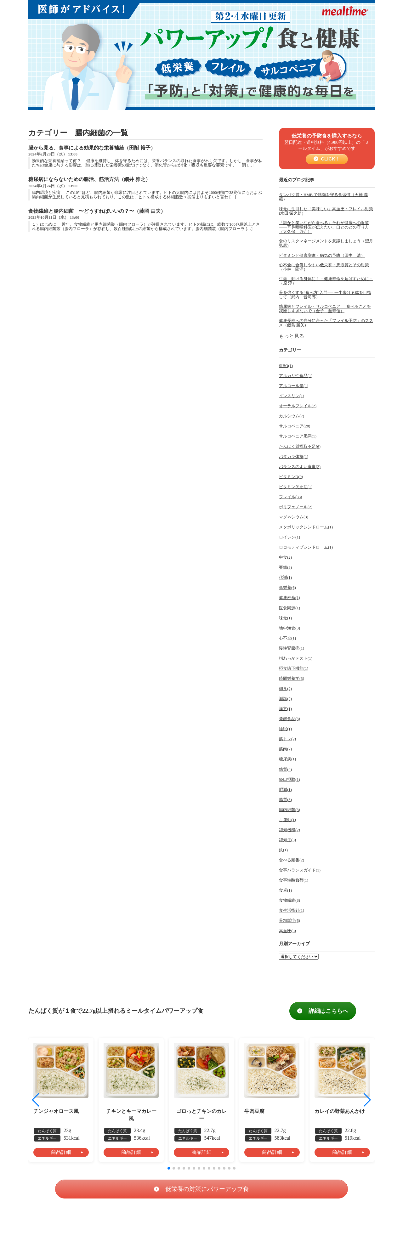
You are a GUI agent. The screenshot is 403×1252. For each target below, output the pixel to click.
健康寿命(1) (289, 597)
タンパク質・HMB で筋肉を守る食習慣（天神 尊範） (323, 197)
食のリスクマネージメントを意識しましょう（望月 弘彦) (326, 243)
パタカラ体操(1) (293, 456)
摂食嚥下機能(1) (293, 668)
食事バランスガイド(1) (300, 870)
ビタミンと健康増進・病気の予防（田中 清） (322, 255)
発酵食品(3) (289, 719)
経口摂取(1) (289, 779)
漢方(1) (285, 709)
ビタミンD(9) (291, 477)
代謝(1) (285, 577)
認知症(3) (287, 840)
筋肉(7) (285, 749)
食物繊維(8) (289, 900)
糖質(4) (285, 769)
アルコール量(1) (293, 386)
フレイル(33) (290, 497)
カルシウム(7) (291, 416)
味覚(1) (285, 618)
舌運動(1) (287, 820)
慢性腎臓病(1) (291, 648)
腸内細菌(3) (289, 810)
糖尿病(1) (287, 759)
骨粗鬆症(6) (289, 920)
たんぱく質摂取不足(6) (300, 446)
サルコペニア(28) (294, 426)
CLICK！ (330, 158)
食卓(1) (285, 890)
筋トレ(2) (287, 739)
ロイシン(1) (289, 537)
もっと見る (291, 336)
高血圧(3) (287, 931)
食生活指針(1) (291, 910)
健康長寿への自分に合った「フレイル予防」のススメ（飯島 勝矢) (326, 323)
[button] (367, 1100)
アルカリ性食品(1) (295, 376)
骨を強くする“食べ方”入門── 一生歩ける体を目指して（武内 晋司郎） (325, 294)
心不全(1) (287, 638)
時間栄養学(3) (291, 678)
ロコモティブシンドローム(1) (306, 547)
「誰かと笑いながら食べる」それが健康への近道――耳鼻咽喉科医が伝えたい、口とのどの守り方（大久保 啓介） (324, 227)
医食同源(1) (289, 608)
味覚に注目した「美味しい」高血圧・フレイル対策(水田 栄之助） (326, 211)
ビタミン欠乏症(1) (295, 487)
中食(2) (285, 557)
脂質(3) (285, 800)
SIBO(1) (286, 366)
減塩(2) (285, 698)
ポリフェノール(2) (295, 507)
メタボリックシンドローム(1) (306, 527)
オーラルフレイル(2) (297, 406)
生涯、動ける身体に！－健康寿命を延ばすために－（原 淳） (326, 281)
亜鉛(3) (285, 567)
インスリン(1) (291, 396)
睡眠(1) (285, 729)
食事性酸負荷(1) (293, 880)
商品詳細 (61, 1152)
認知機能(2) (289, 830)
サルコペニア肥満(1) (297, 436)
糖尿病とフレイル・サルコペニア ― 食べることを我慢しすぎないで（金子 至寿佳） (325, 308)
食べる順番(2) (291, 860)
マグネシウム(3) (293, 517)
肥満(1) (285, 789)
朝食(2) (285, 688)
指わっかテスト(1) (295, 658)
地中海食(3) (289, 628)
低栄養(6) (287, 587)
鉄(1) (283, 850)
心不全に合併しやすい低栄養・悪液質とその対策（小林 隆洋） (324, 267)
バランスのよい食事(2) (300, 467)
